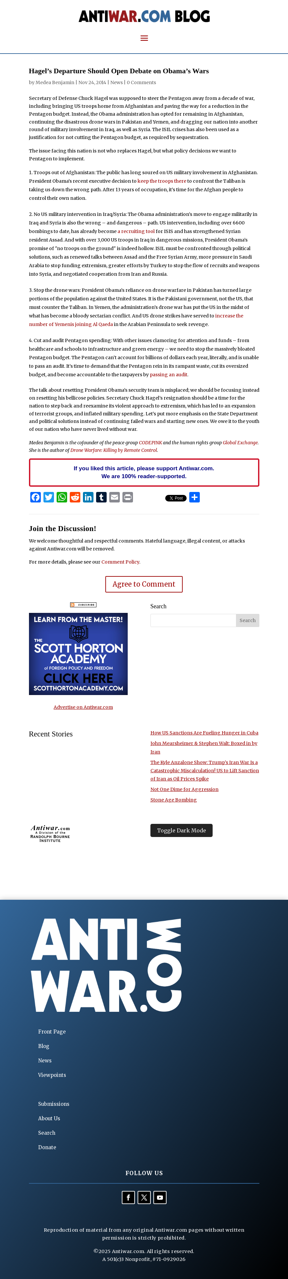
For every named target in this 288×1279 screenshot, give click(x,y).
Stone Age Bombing (173, 800)
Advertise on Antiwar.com (83, 707)
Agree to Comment (144, 584)
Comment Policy (120, 562)
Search (46, 1133)
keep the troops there (162, 181)
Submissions (53, 1104)
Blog (43, 1046)
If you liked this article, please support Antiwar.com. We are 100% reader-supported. (144, 472)
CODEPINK (150, 443)
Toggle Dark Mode (181, 830)
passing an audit (168, 375)
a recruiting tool (136, 231)
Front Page (52, 1032)
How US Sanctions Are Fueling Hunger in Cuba (204, 733)
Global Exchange (240, 443)
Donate (47, 1147)
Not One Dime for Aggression (184, 789)
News (116, 82)
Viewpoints (52, 1075)
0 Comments (141, 82)
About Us (49, 1118)
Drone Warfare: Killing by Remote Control (113, 450)
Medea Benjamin (55, 82)
